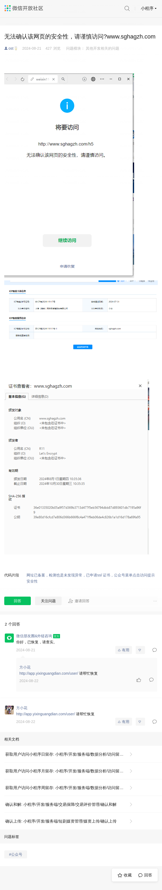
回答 (17, 601)
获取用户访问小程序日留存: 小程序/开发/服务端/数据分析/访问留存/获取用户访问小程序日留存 (71, 754)
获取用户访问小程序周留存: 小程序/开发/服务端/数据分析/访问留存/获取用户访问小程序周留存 (71, 787)
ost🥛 (13, 48)
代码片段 (11, 575)
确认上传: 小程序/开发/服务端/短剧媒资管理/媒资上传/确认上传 (61, 821)
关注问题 (48, 601)
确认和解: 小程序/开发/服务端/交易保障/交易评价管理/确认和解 (61, 804)
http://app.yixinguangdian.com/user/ (48, 673)
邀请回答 (78, 601)
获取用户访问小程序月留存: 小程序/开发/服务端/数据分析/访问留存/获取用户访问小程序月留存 (71, 771)
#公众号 (15, 854)
